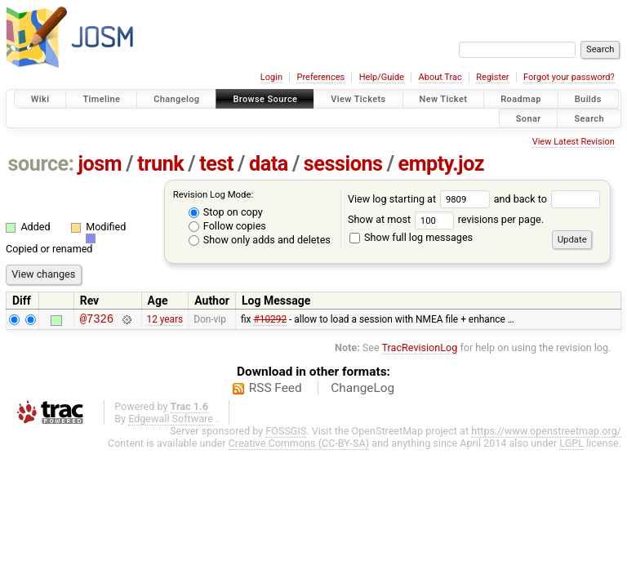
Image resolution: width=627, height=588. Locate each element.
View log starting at (421, 199)
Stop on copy (226, 212)
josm (100, 164)
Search (589, 118)
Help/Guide (381, 77)
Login (271, 77)
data (268, 164)
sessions (343, 164)
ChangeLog (362, 390)
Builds (588, 99)
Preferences (320, 77)
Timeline (101, 99)
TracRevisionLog (420, 350)
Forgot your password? (569, 77)
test (216, 164)
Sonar (528, 118)
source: (41, 164)
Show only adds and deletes (260, 240)
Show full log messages (411, 237)
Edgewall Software (170, 421)
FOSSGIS (285, 433)
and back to (547, 199)
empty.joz (441, 164)
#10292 (270, 321)
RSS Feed (275, 390)
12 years (164, 321)
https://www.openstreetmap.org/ (546, 433)
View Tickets (358, 99)
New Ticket (444, 99)
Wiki (40, 99)
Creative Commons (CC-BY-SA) (299, 445)
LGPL (571, 445)
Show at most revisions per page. (446, 219)
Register (492, 77)
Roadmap (520, 99)
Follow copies (227, 226)
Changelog (176, 99)
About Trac (440, 77)
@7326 (96, 320)
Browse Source (265, 99)
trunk (160, 164)
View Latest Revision (573, 141)
